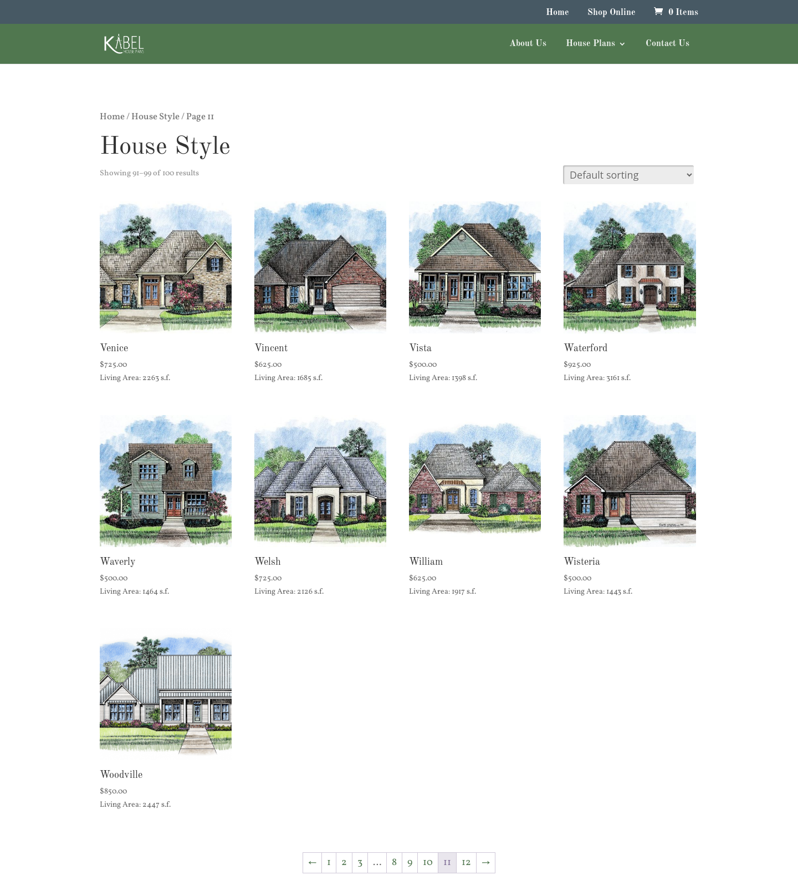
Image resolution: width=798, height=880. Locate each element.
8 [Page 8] (394, 862)
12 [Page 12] (466, 862)
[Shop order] (628, 174)
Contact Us (667, 43)
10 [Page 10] (428, 862)
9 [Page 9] (409, 862)
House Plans (590, 43)
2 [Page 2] (344, 862)
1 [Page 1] (329, 862)
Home (557, 12)
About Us (527, 43)
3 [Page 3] (359, 862)
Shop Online (611, 12)
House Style (155, 116)
